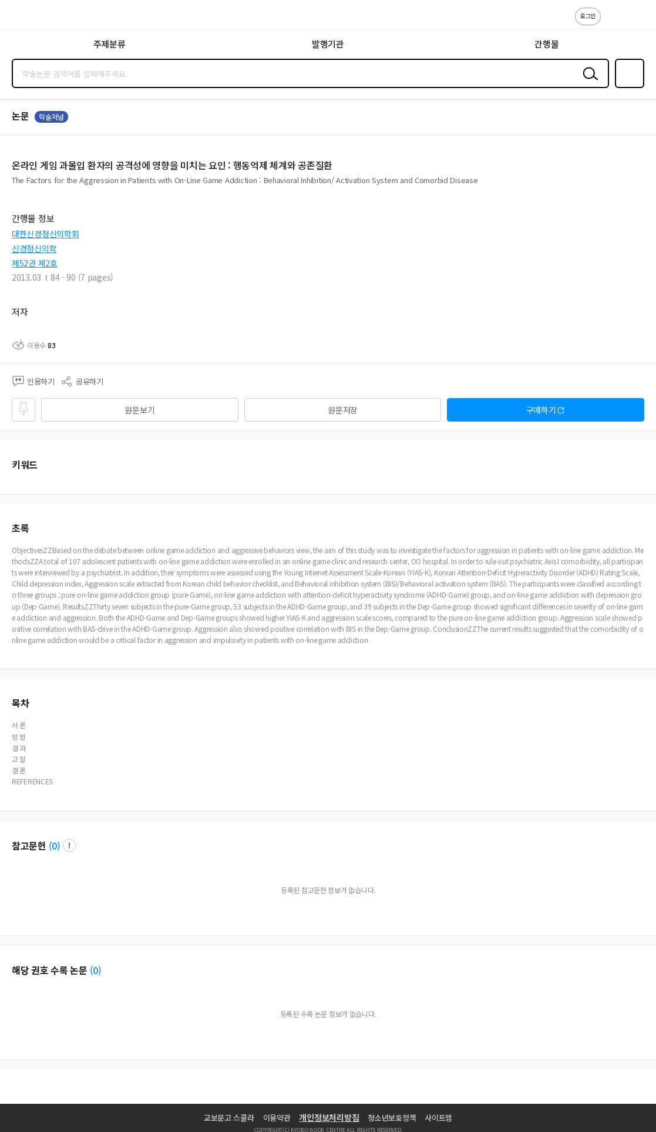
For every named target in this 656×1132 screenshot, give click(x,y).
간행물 (546, 44)
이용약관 (277, 1117)
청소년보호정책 (392, 1117)
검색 (588, 82)
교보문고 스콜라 (229, 1117)
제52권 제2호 (35, 263)
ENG (637, 22)
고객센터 (613, 22)
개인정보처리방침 (329, 1117)
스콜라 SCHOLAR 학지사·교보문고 (35, 18)
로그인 (588, 15)
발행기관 (328, 44)
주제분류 (109, 44)
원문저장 (343, 410)
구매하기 (541, 410)
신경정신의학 (34, 248)
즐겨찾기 (627, 87)
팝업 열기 (69, 845)
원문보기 (139, 410)
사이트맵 (438, 1117)
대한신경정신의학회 (45, 234)
